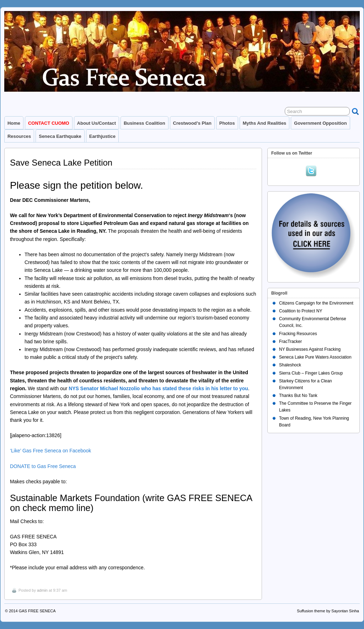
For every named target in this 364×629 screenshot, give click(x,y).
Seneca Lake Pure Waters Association (315, 357)
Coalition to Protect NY (300, 310)
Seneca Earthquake (60, 136)
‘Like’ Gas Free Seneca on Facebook (50, 450)
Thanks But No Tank (298, 395)
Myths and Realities (265, 123)
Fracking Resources (298, 333)
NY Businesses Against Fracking (310, 349)
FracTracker (290, 341)
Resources (19, 136)
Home (13, 123)
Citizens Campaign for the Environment (316, 303)
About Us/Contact (96, 123)
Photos (227, 123)
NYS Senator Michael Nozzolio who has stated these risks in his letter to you (158, 388)
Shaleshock (290, 364)
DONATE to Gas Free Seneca (43, 466)
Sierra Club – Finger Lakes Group (311, 373)
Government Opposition (320, 123)
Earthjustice (102, 136)
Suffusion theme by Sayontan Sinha (328, 611)
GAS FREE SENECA (37, 611)
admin (42, 590)
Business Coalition (144, 123)
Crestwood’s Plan (192, 123)
